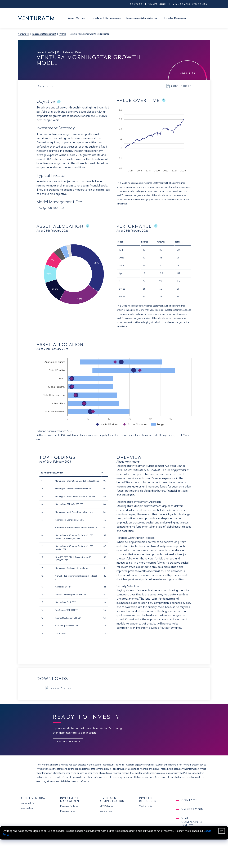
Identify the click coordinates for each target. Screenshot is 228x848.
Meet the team (27, 808)
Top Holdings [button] (46, 473)
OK (221, 830)
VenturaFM (23, 34)
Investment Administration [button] (142, 18)
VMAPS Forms (106, 806)
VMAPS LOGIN (158, 4)
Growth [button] (161, 242)
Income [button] (144, 242)
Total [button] (177, 242)
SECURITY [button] (58, 473)
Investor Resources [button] (175, 18)
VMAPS (62, 34)
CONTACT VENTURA (68, 741)
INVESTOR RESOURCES (147, 799)
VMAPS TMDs (145, 806)
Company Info (27, 803)
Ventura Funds (106, 811)
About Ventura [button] (76, 18)
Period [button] (120, 242)
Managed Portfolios (69, 806)
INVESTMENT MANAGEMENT (70, 799)
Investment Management (44, 34)
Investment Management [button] (106, 18)
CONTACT (136, 4)
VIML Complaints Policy (190, 4)
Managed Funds (67, 811)
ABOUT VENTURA (33, 798)
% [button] (102, 473)
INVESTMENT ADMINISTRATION (112, 799)
